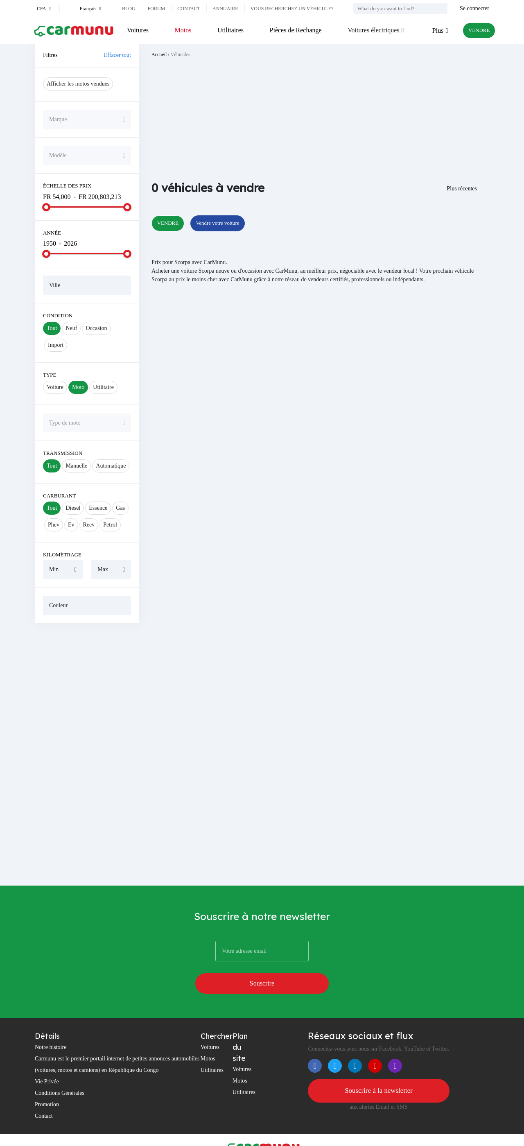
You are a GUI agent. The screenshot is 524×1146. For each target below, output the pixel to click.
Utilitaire (103, 387)
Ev (71, 525)
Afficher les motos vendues (78, 84)
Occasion (96, 328)
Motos (181, 30)
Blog (129, 8)
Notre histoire (50, 1023)
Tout (52, 328)
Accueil (159, 54)
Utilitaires (228, 30)
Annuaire (225, 8)
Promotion (47, 1081)
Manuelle (76, 466)
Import (55, 345)
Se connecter (474, 8)
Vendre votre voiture (231, 223)
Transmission (62, 453)
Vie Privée (47, 1058)
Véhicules (180, 54)
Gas (120, 508)
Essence (98, 508)
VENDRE (475, 30)
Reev (89, 525)
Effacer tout (117, 55)
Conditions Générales (59, 1069)
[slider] (46, 207)
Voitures (138, 30)
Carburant (59, 496)
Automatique (111, 466)
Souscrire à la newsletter (379, 1067)
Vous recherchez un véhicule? (292, 8)
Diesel (73, 508)
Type (49, 375)
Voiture (55, 387)
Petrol (110, 525)
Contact (188, 8)
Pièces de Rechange (291, 30)
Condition (57, 315)
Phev (53, 525)
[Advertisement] (87, 754)
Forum (156, 8)
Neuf (71, 328)
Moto (78, 387)
